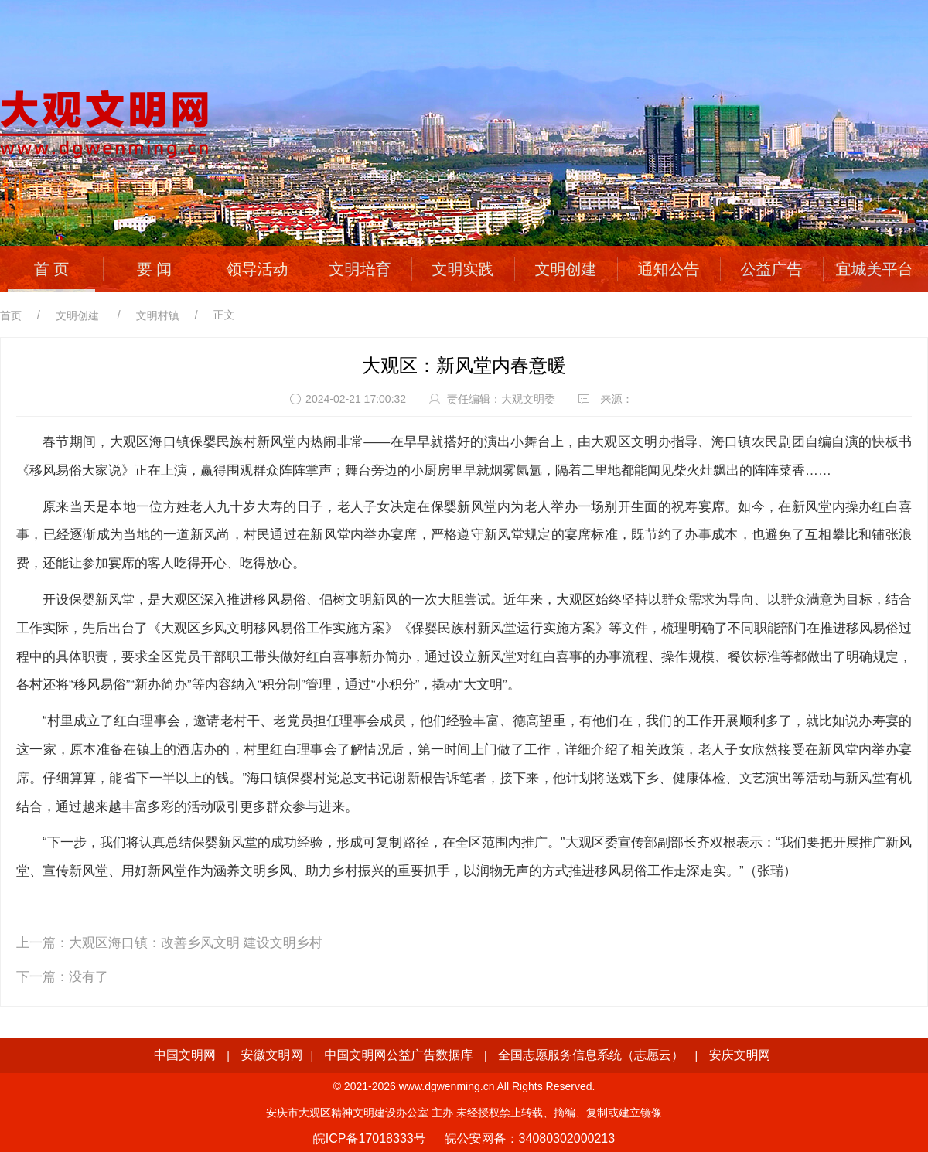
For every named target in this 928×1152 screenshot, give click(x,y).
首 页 (52, 269)
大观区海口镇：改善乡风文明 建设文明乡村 (195, 943)
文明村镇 (157, 315)
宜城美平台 (874, 269)
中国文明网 (185, 1055)
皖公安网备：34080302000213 (530, 1138)
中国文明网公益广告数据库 (399, 1055)
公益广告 (772, 269)
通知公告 (669, 269)
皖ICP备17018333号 (369, 1138)
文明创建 (566, 269)
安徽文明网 (271, 1055)
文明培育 (360, 269)
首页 (11, 315)
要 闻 (154, 269)
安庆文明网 (740, 1055)
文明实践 (463, 269)
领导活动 (257, 269)
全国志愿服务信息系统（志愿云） (591, 1055)
